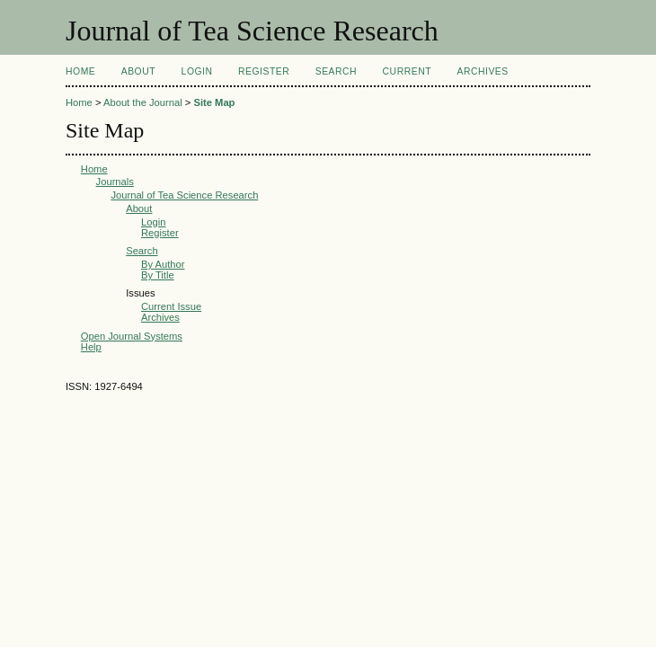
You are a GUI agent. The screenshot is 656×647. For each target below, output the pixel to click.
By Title (157, 275)
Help (91, 346)
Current (407, 71)
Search (336, 71)
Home (80, 71)
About (138, 71)
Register (263, 71)
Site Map (214, 102)
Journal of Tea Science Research (184, 195)
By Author (163, 264)
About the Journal (142, 102)
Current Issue (171, 306)
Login (197, 71)
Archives (482, 71)
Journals (115, 181)
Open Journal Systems (131, 336)
